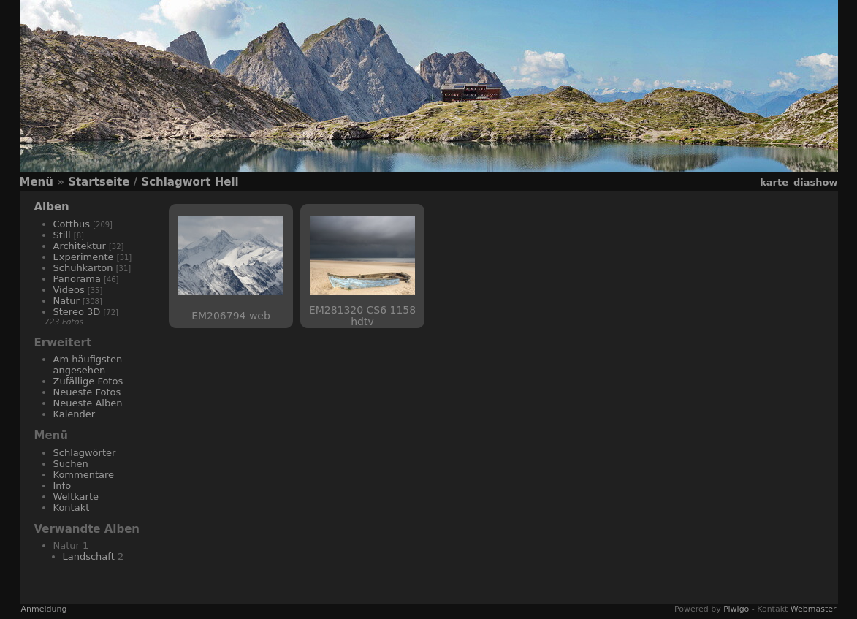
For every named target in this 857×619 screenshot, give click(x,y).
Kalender (74, 414)
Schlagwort (175, 182)
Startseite (98, 182)
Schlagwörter (84, 452)
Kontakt (71, 507)
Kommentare (84, 474)
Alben (51, 206)
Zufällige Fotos (88, 381)
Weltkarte (76, 496)
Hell (227, 182)
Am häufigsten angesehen (88, 365)
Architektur (79, 245)
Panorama (77, 278)
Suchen (70, 463)
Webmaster (814, 609)
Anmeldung (44, 609)
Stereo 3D (77, 311)
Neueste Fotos (87, 392)
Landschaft (89, 556)
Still (62, 234)
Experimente (83, 256)
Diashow (815, 182)
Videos (69, 289)
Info (62, 485)
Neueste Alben (88, 403)
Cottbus (72, 224)
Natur (66, 300)
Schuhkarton (83, 267)
